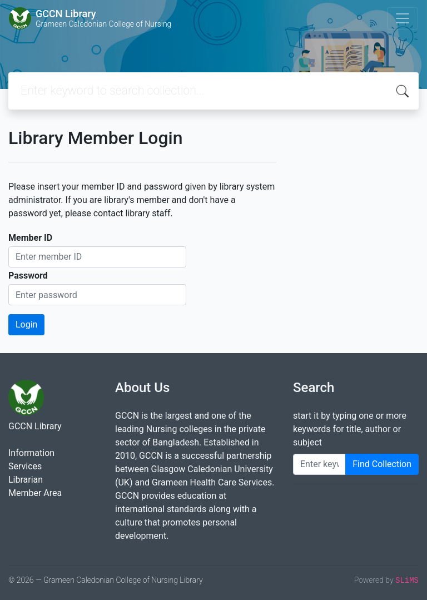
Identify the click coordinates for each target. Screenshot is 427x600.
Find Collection (381, 464)
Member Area (35, 493)
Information (31, 453)
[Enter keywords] (319, 464)
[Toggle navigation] (402, 18)
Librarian (25, 479)
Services (25, 466)
